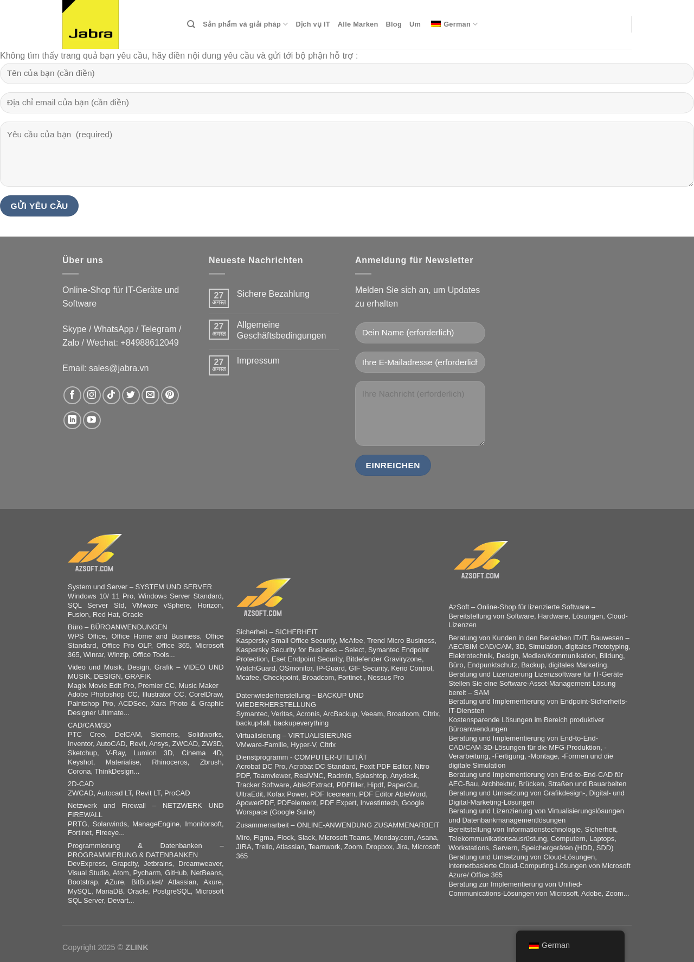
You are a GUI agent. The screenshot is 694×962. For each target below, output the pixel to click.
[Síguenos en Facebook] (72, 395)
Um (415, 24)
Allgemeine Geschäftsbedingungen (281, 330)
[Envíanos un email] (150, 395)
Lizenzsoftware (558, 674)
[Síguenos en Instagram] (92, 395)
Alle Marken (358, 24)
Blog (394, 24)
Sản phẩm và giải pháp (245, 24)
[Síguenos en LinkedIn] (72, 420)
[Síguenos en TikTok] (111, 395)
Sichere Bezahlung (273, 293)
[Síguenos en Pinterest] (170, 395)
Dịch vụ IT (313, 24)
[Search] (191, 24)
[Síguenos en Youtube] (92, 420)
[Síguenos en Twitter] (131, 395)
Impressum (258, 360)
